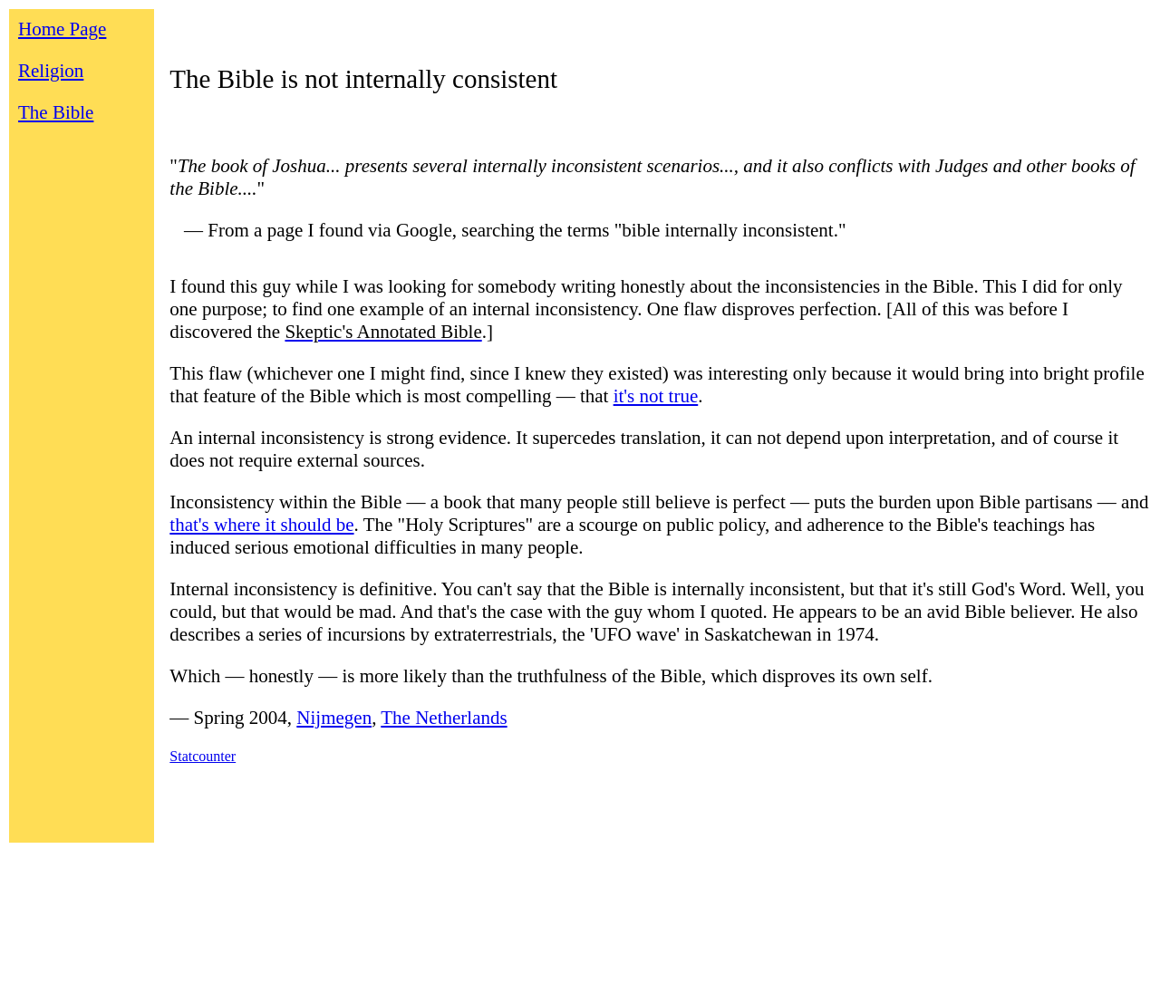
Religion (50, 71)
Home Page (62, 29)
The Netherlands (444, 717)
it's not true (656, 396)
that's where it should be (261, 524)
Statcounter (202, 756)
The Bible (55, 112)
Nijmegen (334, 717)
